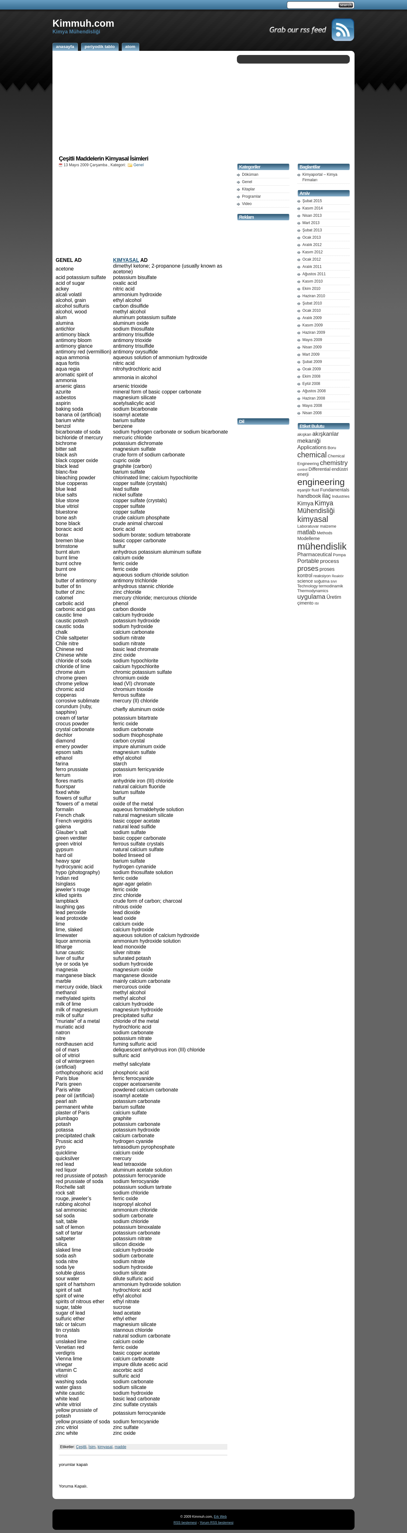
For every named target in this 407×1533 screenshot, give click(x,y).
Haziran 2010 (313, 296)
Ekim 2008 (311, 376)
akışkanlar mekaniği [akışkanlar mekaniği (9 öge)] (318, 437)
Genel (139, 165)
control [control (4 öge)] (302, 469)
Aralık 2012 (312, 245)
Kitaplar (248, 189)
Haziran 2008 (313, 398)
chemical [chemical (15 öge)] (312, 455)
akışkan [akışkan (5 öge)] (304, 434)
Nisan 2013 (312, 215)
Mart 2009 (311, 354)
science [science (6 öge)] (305, 581)
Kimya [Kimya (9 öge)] (305, 503)
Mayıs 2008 (312, 405)
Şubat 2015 (312, 201)
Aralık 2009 (312, 318)
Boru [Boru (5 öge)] (332, 447)
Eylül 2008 (311, 383)
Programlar (251, 196)
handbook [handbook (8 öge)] (309, 496)
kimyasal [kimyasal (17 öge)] (312, 519)
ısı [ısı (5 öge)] (316, 603)
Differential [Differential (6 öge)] (319, 469)
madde (120, 1447)
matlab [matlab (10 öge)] (306, 532)
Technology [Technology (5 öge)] (307, 586)
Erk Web (220, 1516)
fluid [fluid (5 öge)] (315, 490)
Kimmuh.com (83, 23)
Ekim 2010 (311, 288)
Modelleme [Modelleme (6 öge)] (308, 538)
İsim (91, 1447)
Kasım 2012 (312, 252)
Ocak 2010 (311, 310)
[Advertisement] (143, 102)
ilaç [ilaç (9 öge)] (326, 495)
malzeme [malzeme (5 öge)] (328, 526)
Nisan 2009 (312, 347)
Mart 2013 (311, 223)
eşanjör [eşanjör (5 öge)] (304, 490)
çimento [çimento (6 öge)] (305, 603)
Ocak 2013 (311, 237)
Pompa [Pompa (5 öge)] (339, 554)
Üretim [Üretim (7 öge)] (334, 597)
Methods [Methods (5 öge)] (324, 532)
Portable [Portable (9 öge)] (308, 561)
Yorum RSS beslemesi (216, 1522)
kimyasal (105, 1447)
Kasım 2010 (312, 281)
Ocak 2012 (311, 259)
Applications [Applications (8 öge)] (312, 447)
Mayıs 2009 (312, 340)
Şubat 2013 (312, 230)
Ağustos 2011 (314, 274)
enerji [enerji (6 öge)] (302, 474)
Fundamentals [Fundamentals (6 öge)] (334, 489)
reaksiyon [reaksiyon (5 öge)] (322, 575)
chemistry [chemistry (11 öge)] (334, 462)
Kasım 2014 (312, 208)
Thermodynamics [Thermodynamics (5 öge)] (312, 590)
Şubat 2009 (312, 361)
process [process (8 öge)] (329, 561)
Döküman (250, 174)
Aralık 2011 (312, 266)
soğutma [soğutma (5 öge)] (322, 581)
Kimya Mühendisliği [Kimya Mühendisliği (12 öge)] (316, 506)
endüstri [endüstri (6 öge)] (340, 469)
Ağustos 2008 (314, 391)
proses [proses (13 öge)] (308, 568)
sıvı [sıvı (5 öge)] (334, 581)
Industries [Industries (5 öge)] (340, 496)
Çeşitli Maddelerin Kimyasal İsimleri (103, 158)
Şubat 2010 (312, 303)
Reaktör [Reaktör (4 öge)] (337, 576)
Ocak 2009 (311, 369)
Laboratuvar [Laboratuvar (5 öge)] (308, 526)
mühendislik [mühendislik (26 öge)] (322, 546)
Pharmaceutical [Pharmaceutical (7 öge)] (314, 554)
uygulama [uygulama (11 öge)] (311, 596)
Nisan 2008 (312, 413)
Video (247, 204)
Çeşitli (81, 1447)
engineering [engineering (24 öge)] (321, 482)
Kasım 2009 (312, 325)
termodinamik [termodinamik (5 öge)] (331, 586)
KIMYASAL (126, 260)
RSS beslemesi (185, 1522)
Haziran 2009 (313, 332)
